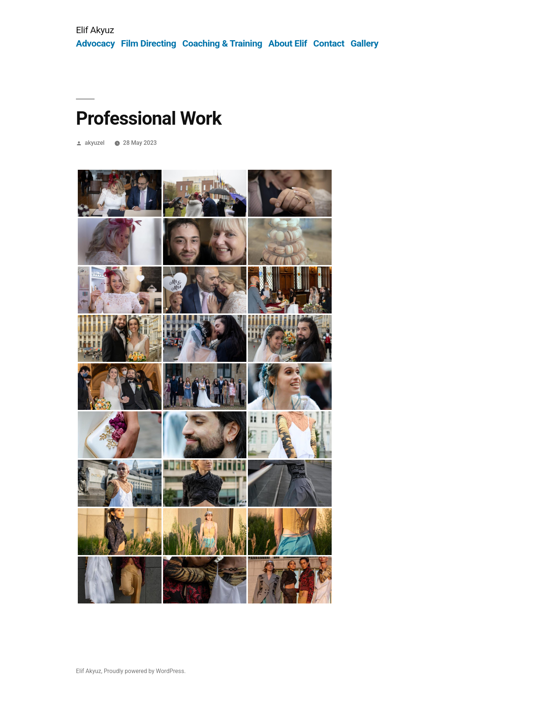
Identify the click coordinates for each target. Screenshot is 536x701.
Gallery (365, 43)
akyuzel (95, 142)
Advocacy (95, 43)
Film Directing (148, 43)
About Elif (287, 43)
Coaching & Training (222, 43)
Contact (328, 43)
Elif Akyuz (95, 30)
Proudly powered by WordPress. (145, 671)
